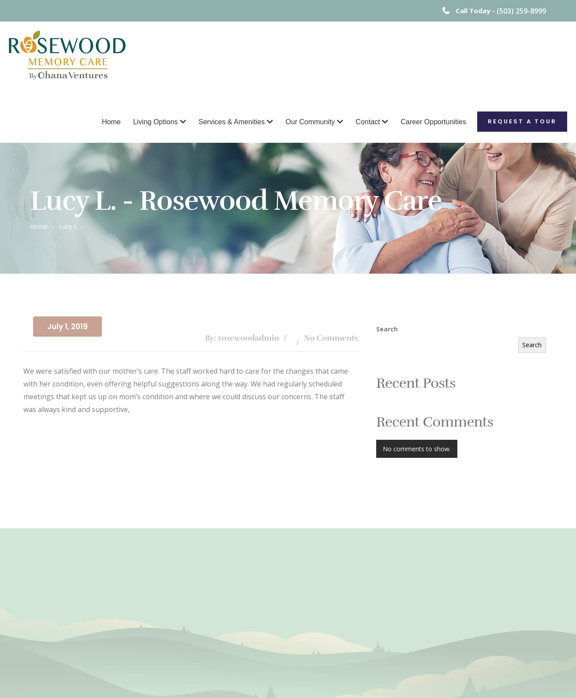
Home (111, 122)
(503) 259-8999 (521, 11)
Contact (367, 122)
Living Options (155, 122)
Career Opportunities (433, 122)
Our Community (310, 122)
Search (387, 329)
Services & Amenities (231, 122)
